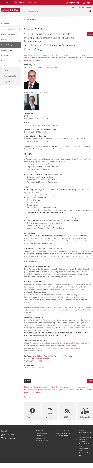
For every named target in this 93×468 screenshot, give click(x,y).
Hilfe (80, 450)
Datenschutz (83, 439)
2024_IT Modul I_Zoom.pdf (34, 368)
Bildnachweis (83, 441)
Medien (4, 39)
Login (90, 34)
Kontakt (88, 7)
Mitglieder (7, 82)
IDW (25, 19)
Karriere (4, 61)
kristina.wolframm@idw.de (39, 359)
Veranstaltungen (7, 45)
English (74, 7)
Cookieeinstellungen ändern (85, 454)
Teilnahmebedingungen (80, 343)
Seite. (34, 259)
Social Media (32, 417)
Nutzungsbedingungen (85, 434)
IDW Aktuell (5, 24)
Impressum (82, 430)
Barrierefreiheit (84, 444)
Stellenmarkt (85, 417)
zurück (27, 381)
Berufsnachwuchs (10, 76)
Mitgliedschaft (6, 50)
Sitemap (81, 7)
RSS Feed (67, 417)
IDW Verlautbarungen (9, 34)
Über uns (4, 56)
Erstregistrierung (30, 60)
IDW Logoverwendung (84, 447)
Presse (6, 70)
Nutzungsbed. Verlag (85, 437)
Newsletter (50, 417)
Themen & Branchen (8, 29)
